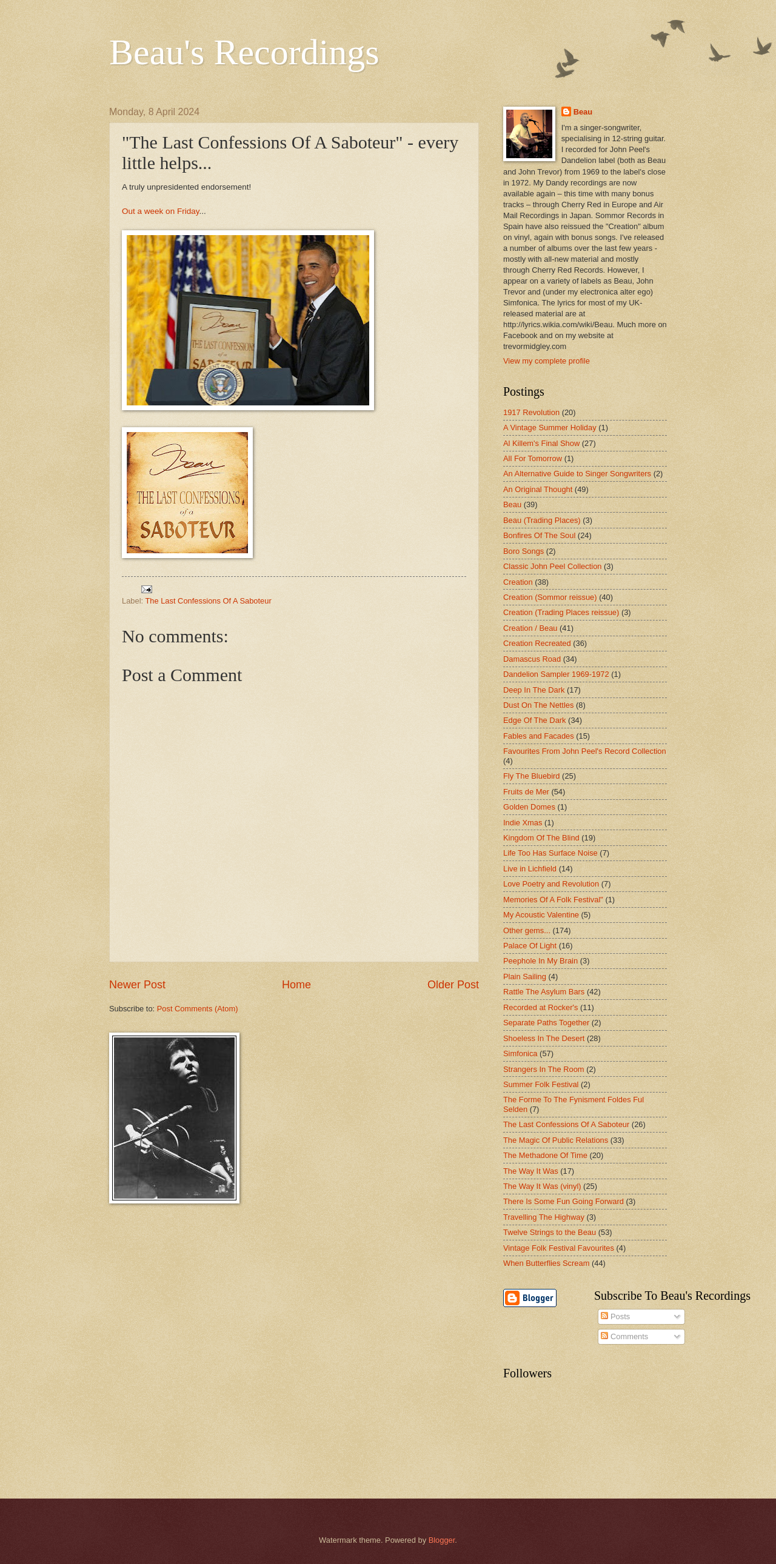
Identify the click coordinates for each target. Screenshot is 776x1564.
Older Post (453, 985)
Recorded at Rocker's (540, 1007)
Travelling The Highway (543, 1217)
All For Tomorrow (532, 458)
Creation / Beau (530, 628)
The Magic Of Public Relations (555, 1140)
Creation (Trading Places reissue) (561, 612)
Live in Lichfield (530, 868)
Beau (583, 111)
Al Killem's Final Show (541, 443)
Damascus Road (532, 659)
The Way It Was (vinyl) (542, 1186)
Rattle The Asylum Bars (543, 991)
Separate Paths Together (546, 1022)
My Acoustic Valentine (541, 914)
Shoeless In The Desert (543, 1038)
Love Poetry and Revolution (551, 883)
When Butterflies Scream (546, 1263)
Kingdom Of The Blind (541, 837)
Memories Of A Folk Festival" (553, 899)
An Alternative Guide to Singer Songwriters (577, 473)
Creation (518, 582)
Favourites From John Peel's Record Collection (584, 751)
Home (296, 985)
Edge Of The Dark (534, 720)
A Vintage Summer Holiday (550, 427)
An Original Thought (537, 489)
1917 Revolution (531, 412)
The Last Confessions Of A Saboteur (208, 600)
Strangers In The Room (543, 1069)
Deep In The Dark (533, 689)
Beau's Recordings (244, 52)
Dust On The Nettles (538, 705)
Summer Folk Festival (540, 1084)
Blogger (442, 1540)
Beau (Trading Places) (542, 520)
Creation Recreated (537, 643)
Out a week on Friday (160, 211)
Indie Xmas (522, 822)
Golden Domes (529, 806)
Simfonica (520, 1053)
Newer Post (137, 985)
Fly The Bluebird (531, 775)
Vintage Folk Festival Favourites (558, 1248)
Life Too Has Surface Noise (550, 852)
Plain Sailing (524, 976)
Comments (624, 1336)
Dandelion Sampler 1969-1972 (556, 674)
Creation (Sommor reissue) (550, 597)
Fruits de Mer (526, 791)
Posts (615, 1316)
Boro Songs (523, 551)
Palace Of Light (530, 945)
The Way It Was (530, 1171)
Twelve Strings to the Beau (549, 1232)
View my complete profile (546, 360)
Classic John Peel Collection (552, 566)
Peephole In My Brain (540, 960)
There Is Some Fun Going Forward (563, 1201)
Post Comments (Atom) (197, 1008)
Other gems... (526, 930)
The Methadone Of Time (545, 1155)
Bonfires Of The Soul (539, 535)
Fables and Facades (538, 735)
